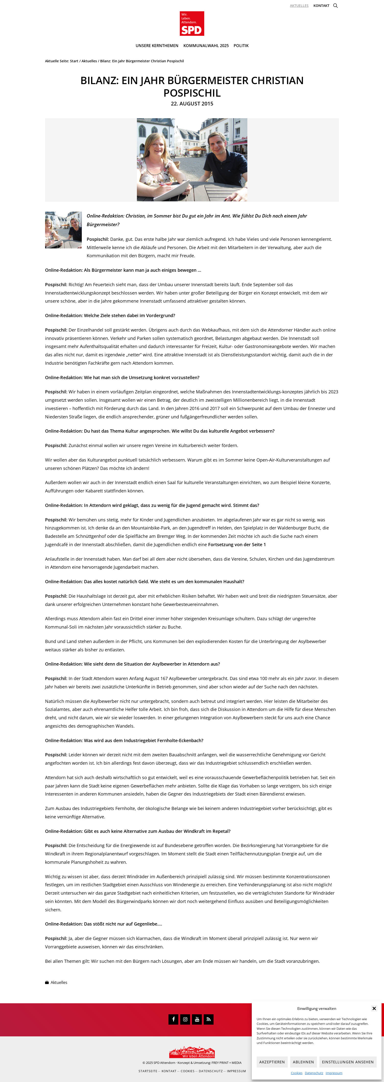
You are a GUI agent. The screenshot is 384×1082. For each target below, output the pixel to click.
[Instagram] (185, 1019)
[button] (374, 1008)
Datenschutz (314, 1073)
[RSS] (209, 1019)
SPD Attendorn (164, 1062)
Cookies (296, 1073)
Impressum (334, 1073)
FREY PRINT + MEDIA (226, 1062)
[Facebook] (173, 1019)
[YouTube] (197, 1019)
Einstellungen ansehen (348, 1061)
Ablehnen (303, 1061)
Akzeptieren (272, 1061)
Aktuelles (59, 982)
